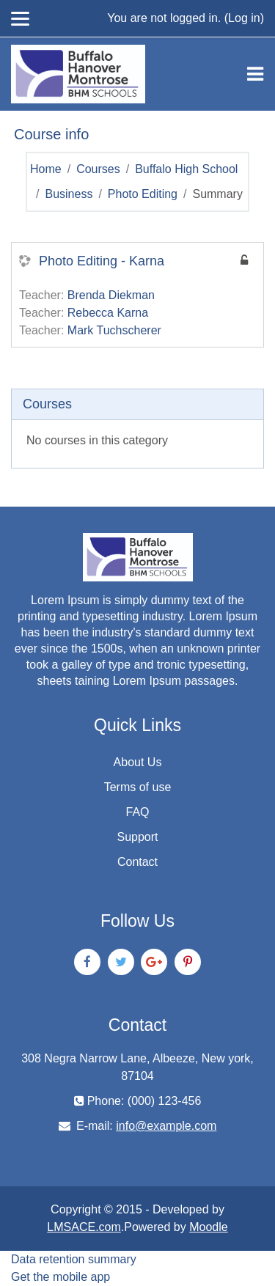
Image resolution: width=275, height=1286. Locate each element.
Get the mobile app (60, 1277)
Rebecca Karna (107, 312)
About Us (138, 762)
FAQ (137, 812)
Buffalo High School (186, 169)
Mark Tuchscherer (114, 330)
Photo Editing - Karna (101, 261)
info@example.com (166, 1126)
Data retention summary (73, 1259)
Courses (98, 169)
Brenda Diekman (111, 295)
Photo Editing (142, 194)
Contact (137, 862)
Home (46, 169)
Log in (244, 18)
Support (137, 837)
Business (68, 194)
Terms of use (138, 787)
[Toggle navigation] (255, 74)
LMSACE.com (83, 1227)
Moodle (208, 1227)
